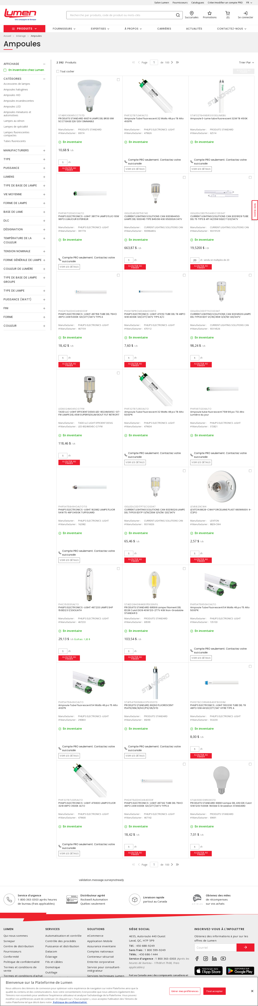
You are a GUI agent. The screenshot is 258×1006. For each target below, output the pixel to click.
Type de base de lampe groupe (20, 280)
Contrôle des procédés (60, 941)
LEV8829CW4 (198, 506)
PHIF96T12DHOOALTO (71, 213)
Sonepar (9, 941)
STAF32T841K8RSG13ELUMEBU (208, 115)
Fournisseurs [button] (62, 28)
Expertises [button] (98, 28)
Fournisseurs (180, 2)
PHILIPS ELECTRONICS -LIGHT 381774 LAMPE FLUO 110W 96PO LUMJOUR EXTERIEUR (88, 218)
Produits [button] (24, 28)
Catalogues (197, 2)
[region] (129, 991)
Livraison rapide (153, 897)
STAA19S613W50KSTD (203, 799)
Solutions (96, 929)
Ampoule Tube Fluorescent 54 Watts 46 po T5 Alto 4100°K (88, 707)
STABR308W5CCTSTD (71, 115)
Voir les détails (135, 169)
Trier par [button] (245, 62)
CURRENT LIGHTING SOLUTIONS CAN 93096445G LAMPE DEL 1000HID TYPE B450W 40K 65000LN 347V (153, 218)
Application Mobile (100, 941)
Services (52, 929)
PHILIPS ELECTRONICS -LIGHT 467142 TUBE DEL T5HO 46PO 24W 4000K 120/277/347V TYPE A (153, 804)
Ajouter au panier (69, 169)
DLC (6, 220)
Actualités (194, 28)
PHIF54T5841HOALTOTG (72, 506)
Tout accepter (214, 991)
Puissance (11, 168)
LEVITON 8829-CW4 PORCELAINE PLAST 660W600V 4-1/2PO (220, 511)
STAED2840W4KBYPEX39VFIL (141, 604)
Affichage (11, 64)
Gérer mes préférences (184, 991)
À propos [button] (131, 28)
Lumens (9, 177)
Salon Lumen (161, 2)
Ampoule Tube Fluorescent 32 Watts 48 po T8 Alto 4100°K (154, 120)
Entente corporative (100, 962)
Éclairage (51, 956)
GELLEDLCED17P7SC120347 (140, 506)
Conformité (11, 956)
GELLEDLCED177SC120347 (205, 311)
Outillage (51, 972)
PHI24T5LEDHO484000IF (139, 799)
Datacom (51, 951)
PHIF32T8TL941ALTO (136, 115)
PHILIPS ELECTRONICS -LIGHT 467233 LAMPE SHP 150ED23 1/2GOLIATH (85, 609)
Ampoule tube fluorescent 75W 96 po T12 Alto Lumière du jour (217, 413)
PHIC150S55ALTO (68, 604)
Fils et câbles (54, 962)
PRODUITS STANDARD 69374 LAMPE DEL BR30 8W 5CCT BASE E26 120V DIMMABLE (86, 120)
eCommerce (95, 935)
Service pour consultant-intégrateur (103, 969)
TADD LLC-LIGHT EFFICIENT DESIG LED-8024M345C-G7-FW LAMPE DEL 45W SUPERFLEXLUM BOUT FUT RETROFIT (89, 413)
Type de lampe (14, 290)
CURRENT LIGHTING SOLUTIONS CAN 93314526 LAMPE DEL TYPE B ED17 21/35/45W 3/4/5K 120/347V (220, 315)
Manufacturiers (16, 150)
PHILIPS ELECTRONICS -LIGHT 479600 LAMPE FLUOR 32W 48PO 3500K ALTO (87, 804)
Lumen (8, 929)
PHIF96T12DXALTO (200, 408)
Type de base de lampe (20, 185)
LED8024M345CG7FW (71, 408)
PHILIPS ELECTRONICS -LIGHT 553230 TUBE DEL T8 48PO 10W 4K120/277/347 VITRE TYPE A (218, 707)
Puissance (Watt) (18, 299)
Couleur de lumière (18, 269)
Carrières (164, 28)
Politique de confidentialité (22, 962)
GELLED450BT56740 (136, 213)
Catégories (13, 79)
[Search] (124, 15)
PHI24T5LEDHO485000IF (73, 311)
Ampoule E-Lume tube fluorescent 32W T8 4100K (219, 118)
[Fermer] (252, 991)
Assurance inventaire (101, 946)
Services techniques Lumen (105, 976)
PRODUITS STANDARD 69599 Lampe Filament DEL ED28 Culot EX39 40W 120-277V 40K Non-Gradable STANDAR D (153, 610)
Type (7, 159)
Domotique (52, 967)
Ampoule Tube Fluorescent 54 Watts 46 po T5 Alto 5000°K (220, 609)
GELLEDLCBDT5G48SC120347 (207, 213)
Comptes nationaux (100, 951)
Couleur (10, 326)
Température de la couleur (18, 240)
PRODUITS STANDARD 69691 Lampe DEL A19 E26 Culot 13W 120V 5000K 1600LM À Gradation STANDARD (221, 804)
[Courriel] (215, 947)
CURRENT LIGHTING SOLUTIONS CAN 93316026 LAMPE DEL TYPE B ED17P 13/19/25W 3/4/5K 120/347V (154, 511)
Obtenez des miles (218, 895)
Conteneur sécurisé (100, 956)
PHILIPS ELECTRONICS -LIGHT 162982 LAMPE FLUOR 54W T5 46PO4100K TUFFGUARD (86, 511)
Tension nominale (17, 251)
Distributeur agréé (92, 895)
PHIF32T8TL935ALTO (70, 799)
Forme (8, 317)
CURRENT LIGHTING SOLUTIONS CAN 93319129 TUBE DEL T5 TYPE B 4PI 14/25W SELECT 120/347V (219, 218)
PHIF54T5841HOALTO (71, 702)
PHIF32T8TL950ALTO (136, 408)
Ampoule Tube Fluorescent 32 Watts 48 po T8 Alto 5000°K (154, 413)
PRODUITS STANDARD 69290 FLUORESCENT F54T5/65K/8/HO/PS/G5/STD (148, 707)
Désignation (13, 229)
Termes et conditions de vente (20, 969)
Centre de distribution (19, 946)
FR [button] (247, 2)
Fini (6, 308)
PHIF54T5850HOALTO (203, 604)
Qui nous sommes (16, 935)
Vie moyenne (13, 194)
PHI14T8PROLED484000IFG (140, 311)
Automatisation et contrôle (63, 935)
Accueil (7, 35)
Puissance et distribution (62, 946)
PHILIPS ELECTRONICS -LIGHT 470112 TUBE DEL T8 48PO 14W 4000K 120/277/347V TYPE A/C (154, 315)
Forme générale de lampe (23, 260)
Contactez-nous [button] (230, 28)
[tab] (25, 64)
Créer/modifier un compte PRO (225, 2)
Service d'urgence (29, 895)
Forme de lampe (15, 203)
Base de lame (13, 212)
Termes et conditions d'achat (23, 976)
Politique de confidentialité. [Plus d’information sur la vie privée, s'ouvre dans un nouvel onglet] (69, 1002)
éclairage (21, 35)
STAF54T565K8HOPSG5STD (141, 702)
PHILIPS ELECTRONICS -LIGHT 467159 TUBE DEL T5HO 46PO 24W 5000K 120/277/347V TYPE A (87, 315)
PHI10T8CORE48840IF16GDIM (208, 702)
